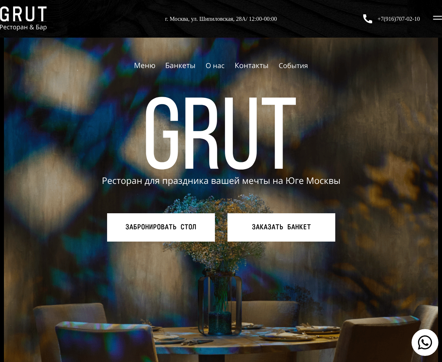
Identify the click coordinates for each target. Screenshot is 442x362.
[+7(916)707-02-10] (367, 18)
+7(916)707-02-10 (399, 19)
